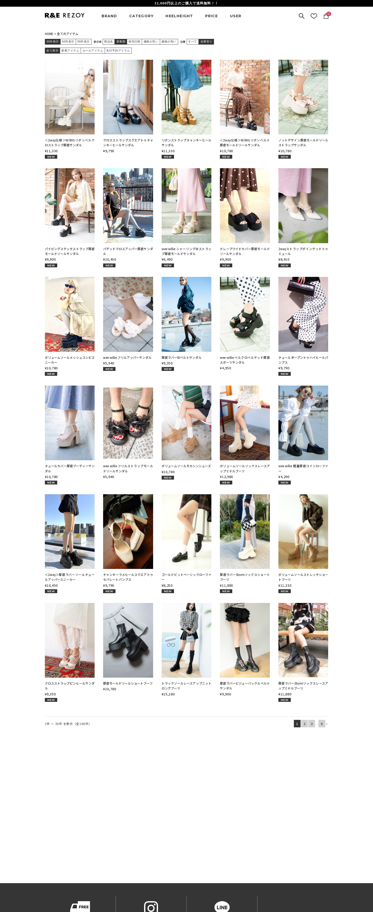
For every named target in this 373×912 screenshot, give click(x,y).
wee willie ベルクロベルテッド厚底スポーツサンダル (245, 359)
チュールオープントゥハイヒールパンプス (303, 359)
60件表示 (68, 41)
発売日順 (134, 41)
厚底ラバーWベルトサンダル (182, 357)
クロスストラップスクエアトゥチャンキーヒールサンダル (128, 142)
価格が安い (151, 41)
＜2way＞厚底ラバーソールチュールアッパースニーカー (70, 577)
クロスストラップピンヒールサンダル (70, 685)
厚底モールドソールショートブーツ (128, 683)
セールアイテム (92, 50)
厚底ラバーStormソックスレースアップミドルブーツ (303, 685)
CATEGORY (141, 16)
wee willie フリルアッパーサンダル (127, 357)
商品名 (108, 41)
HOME (49, 33)
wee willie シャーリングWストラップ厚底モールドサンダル (187, 251)
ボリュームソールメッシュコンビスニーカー (70, 359)
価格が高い (168, 41)
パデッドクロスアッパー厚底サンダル (128, 251)
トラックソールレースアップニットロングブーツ (187, 685)
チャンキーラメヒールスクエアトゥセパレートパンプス (128, 577)
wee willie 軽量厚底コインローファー (303, 468)
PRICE (211, 16)
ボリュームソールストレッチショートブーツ (303, 577)
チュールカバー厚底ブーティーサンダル (70, 468)
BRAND (109, 16)
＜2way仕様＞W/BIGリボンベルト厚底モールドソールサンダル (245, 142)
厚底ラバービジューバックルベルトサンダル (245, 685)
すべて (192, 41)
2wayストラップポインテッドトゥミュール (303, 251)
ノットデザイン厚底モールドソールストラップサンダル (303, 142)
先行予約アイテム (118, 50)
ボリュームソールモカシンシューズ (186, 466)
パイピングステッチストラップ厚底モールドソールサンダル (70, 251)
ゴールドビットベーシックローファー (187, 577)
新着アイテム (70, 50)
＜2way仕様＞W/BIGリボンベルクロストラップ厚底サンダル (70, 142)
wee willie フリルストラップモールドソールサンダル (128, 468)
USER (236, 16)
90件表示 (83, 41)
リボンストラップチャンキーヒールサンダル (187, 142)
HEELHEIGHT (179, 16)
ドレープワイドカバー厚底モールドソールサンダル (245, 251)
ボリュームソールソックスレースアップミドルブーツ (245, 468)
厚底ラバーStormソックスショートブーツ (245, 577)
